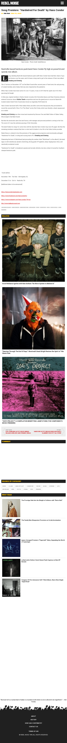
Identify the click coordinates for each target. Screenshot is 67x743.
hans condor (15, 207)
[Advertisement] (33, 465)
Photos (19, 489)
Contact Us (33, 726)
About (33, 716)
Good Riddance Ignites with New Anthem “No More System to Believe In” (28, 283)
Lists (58, 486)
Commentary (30, 486)
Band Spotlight (19, 486)
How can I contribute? (33, 723)
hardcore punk (24, 207)
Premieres (38, 489)
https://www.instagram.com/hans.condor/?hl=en (16, 199)
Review (4, 486)
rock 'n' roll (54, 207)
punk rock (43, 207)
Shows (45, 486)
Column (10, 486)
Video (31, 489)
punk (37, 207)
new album (32, 207)
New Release (5, 489)
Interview (51, 486)
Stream (26, 489)
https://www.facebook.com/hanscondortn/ (14, 196)
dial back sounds (6, 207)
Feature (38, 486)
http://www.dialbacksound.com (10, 203)
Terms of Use (33, 731)
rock (48, 207)
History (33, 720)
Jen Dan (7, 13)
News (12, 489)
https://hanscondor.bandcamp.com (11, 192)
